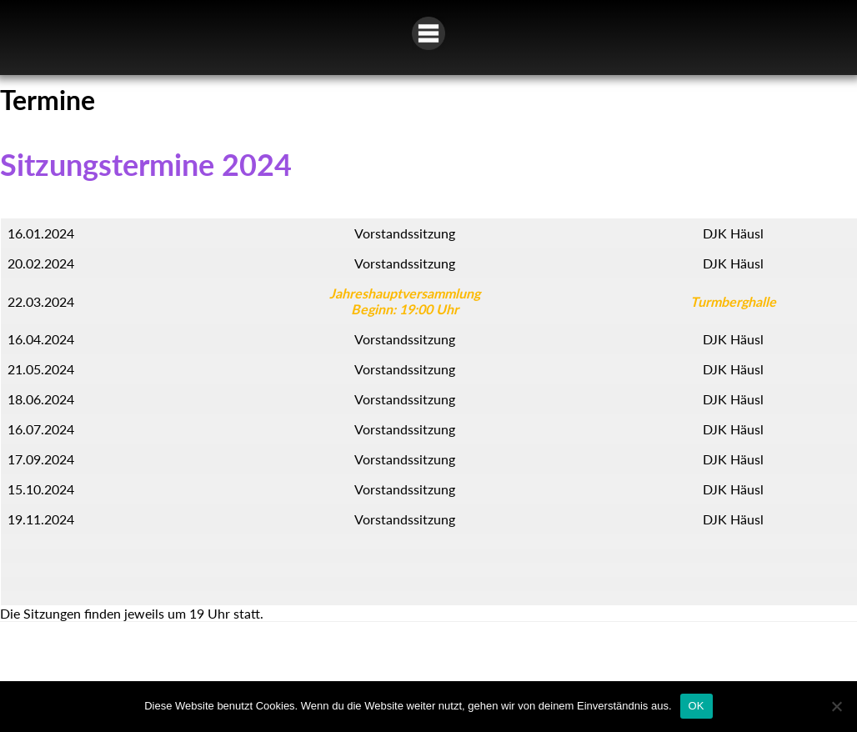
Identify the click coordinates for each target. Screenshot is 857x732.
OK (696, 705)
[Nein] (836, 706)
